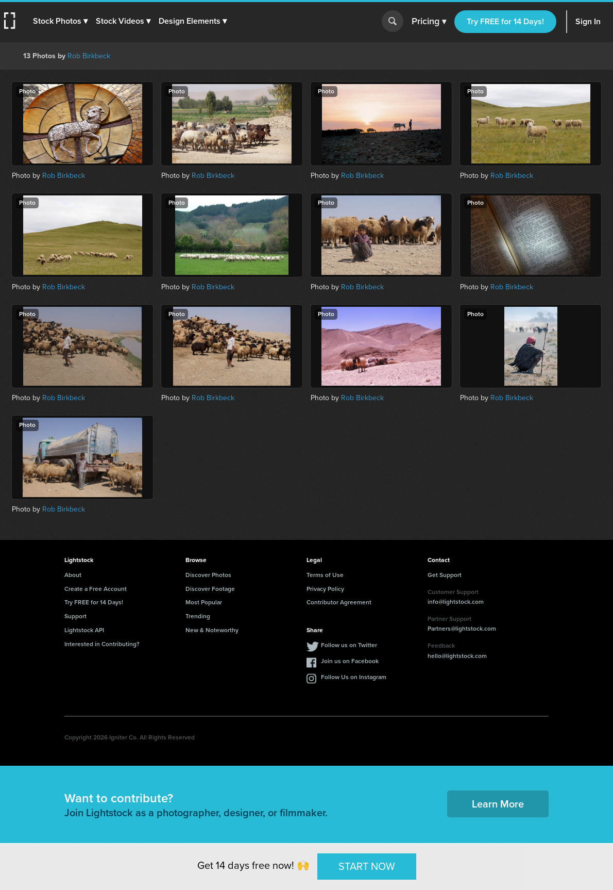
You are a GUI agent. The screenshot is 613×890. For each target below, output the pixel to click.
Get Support (445, 575)
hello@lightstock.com (457, 656)
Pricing (429, 21)
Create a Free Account (95, 589)
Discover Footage (210, 589)
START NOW (366, 866)
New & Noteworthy (212, 630)
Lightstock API (84, 630)
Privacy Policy (325, 589)
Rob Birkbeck (88, 56)
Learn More (498, 804)
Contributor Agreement (338, 602)
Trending (197, 616)
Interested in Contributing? (102, 644)
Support (75, 616)
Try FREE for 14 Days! (505, 21)
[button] (60, 21)
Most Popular (203, 602)
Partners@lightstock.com (462, 628)
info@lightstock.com (456, 601)
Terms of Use (325, 575)
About (72, 575)
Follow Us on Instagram (353, 677)
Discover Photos (208, 575)
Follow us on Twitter (349, 645)
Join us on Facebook (350, 661)
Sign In (588, 21)
